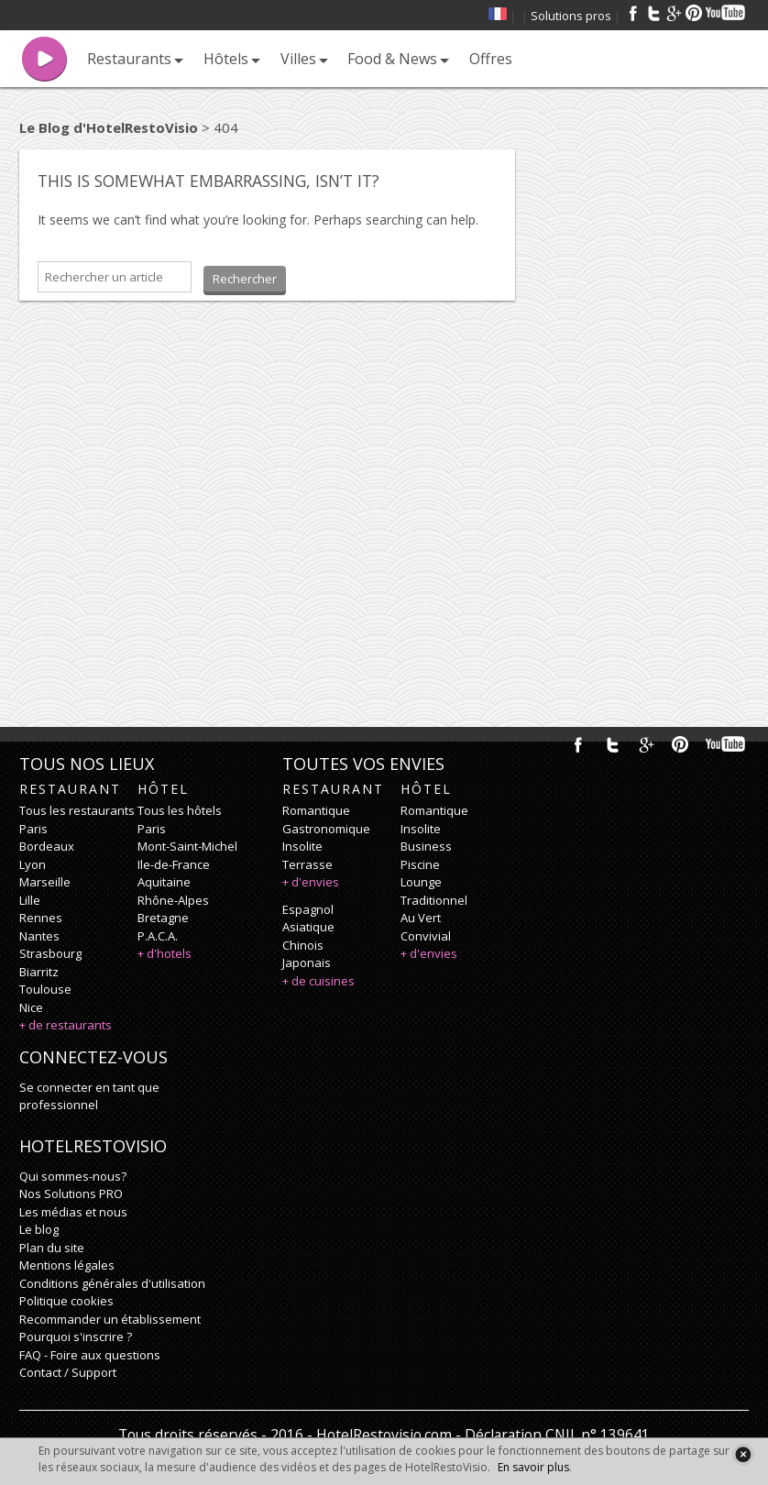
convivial (425, 936)
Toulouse (45, 989)
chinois (303, 945)
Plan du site (51, 1247)
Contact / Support (67, 1372)
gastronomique (326, 828)
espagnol (308, 909)
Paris (33, 828)
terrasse (307, 864)
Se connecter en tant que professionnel (89, 1096)
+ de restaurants (65, 1025)
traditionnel (433, 900)
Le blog (39, 1229)
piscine (420, 864)
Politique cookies (66, 1300)
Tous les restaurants (77, 810)
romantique (316, 810)
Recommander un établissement (110, 1319)
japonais (306, 962)
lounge (421, 882)
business (426, 846)
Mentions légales (67, 1265)
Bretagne (163, 917)
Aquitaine (164, 882)
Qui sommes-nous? (72, 1176)
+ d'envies (310, 882)
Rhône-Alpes (173, 900)
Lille (29, 900)
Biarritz (39, 971)
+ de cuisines (318, 981)
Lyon (32, 864)
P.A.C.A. (157, 936)
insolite (302, 846)
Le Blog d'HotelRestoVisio (108, 127)
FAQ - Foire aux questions (89, 1355)
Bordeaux (46, 846)
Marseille (45, 882)
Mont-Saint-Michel (187, 846)
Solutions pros (571, 15)
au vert (420, 917)
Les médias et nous (73, 1212)
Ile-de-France (173, 864)
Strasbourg (50, 953)
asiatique (308, 926)
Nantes (39, 936)
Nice (31, 1007)
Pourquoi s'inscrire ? (75, 1336)
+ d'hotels (164, 953)
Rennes (40, 917)
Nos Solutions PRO (71, 1193)
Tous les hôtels (179, 810)
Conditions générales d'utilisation (112, 1283)
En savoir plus (533, 1467)
